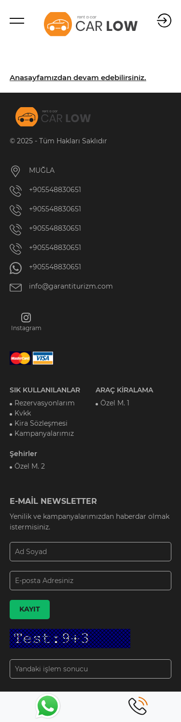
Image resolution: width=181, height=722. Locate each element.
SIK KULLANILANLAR (45, 390)
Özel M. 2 (29, 466)
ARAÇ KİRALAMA (124, 390)
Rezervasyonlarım (44, 403)
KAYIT (29, 609)
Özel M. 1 (114, 403)
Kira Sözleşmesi (41, 423)
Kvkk (22, 413)
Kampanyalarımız (44, 433)
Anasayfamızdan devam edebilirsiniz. (78, 77)
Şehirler (23, 454)
